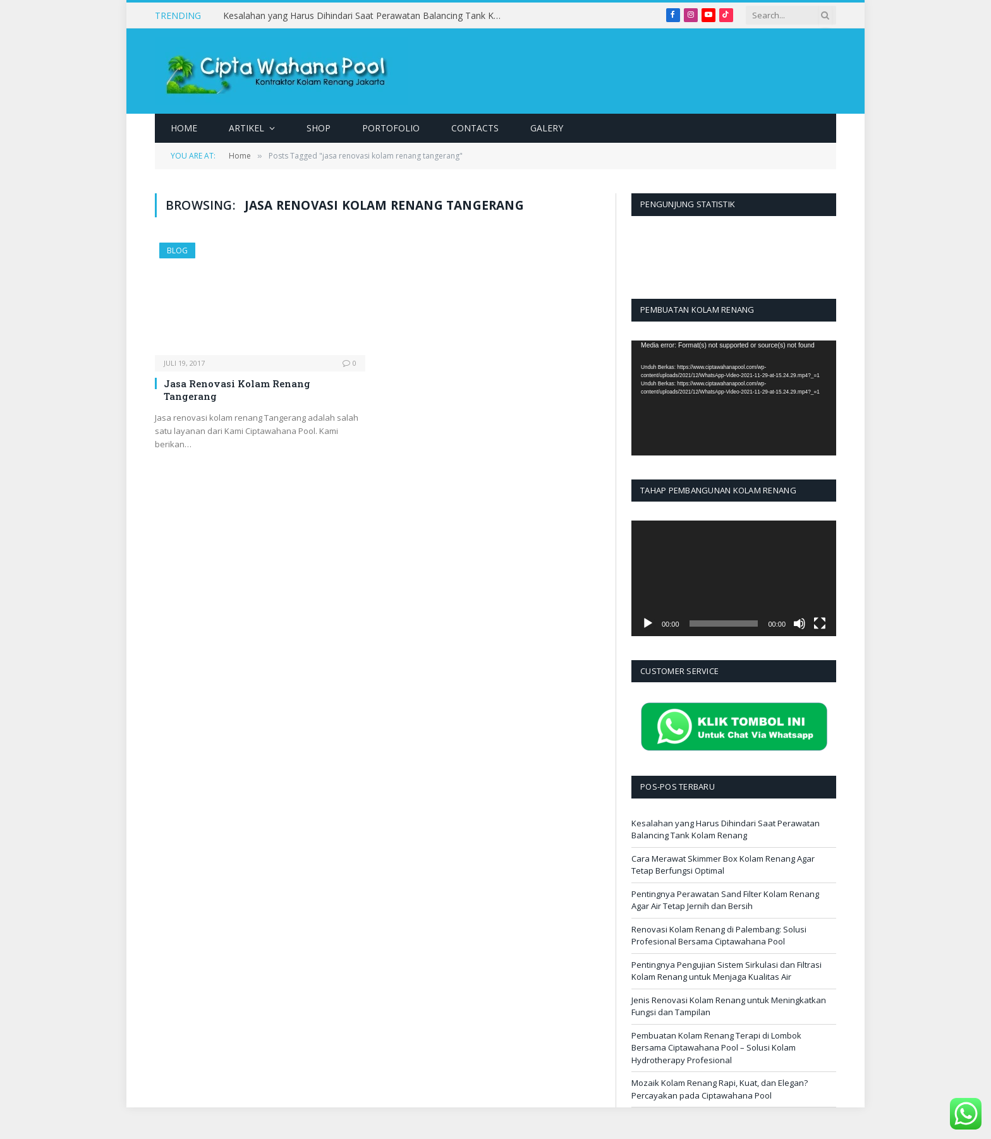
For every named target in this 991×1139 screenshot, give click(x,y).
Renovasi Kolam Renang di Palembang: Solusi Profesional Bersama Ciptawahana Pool (718, 936)
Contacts (475, 128)
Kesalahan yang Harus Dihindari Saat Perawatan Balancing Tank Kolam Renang (365, 15)
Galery (546, 128)
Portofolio (391, 128)
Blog (177, 250)
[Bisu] (799, 623)
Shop (319, 128)
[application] (733, 397)
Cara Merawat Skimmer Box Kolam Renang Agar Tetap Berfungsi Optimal (723, 865)
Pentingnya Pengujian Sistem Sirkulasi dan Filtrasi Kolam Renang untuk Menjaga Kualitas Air (726, 971)
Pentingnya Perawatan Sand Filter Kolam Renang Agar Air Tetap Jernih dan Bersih (725, 900)
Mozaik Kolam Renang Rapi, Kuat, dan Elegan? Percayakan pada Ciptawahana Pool (719, 1089)
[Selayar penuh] (819, 623)
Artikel (246, 128)
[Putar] (647, 623)
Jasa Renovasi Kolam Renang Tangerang (237, 389)
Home (184, 128)
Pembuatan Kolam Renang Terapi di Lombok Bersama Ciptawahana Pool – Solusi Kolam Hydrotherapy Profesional (716, 1048)
